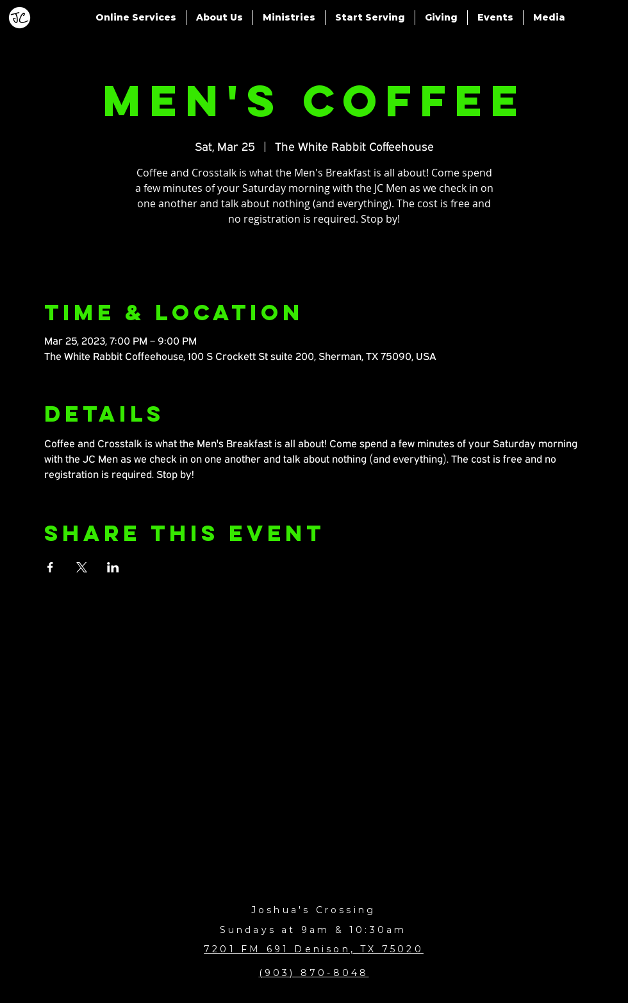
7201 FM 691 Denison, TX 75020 (314, 949)
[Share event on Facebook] (50, 567)
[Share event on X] (82, 567)
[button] (136, 17)
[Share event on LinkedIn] (113, 567)
